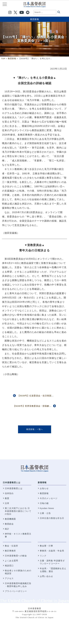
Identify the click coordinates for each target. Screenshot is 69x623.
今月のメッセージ (48, 498)
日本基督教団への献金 (16, 555)
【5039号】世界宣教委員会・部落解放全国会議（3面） (40, 406)
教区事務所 (10, 551)
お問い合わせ (46, 576)
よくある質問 (11, 560)
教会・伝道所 (11, 546)
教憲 (7, 498)
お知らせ (44, 488)
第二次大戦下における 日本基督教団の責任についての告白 (18, 511)
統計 (7, 529)
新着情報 (42, 482)
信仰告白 (9, 493)
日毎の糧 (44, 503)
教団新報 (34, 19)
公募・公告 (45, 513)
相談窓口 (9, 565)
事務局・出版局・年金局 (52, 551)
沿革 (7, 503)
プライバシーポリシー (16, 591)
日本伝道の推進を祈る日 (52, 518)
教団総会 (9, 524)
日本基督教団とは (11, 482)
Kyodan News (47, 508)
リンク (43, 555)
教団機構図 (10, 519)
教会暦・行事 (46, 546)
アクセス (9, 578)
